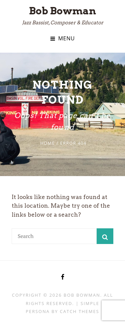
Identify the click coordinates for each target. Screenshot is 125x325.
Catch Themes (79, 311)
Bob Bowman (62, 11)
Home (47, 143)
